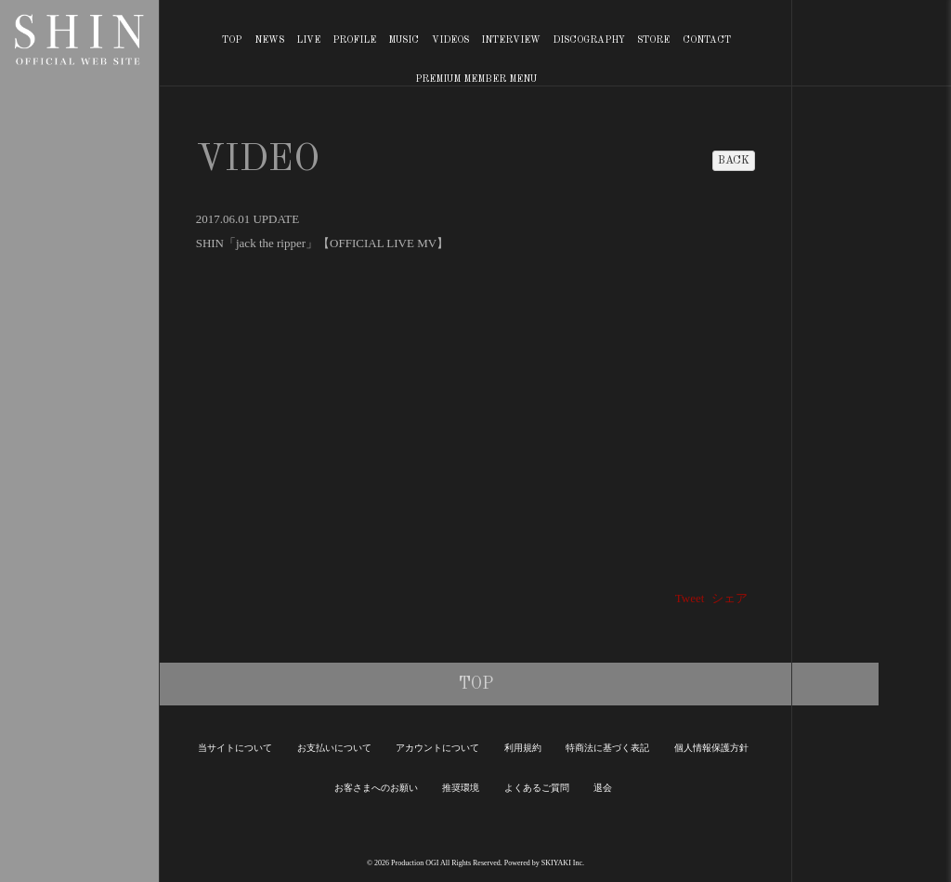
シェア (729, 598)
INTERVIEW (511, 40)
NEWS (269, 40)
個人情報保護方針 (711, 748)
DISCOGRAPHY (589, 40)
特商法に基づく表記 (607, 748)
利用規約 (522, 748)
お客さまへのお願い (376, 788)
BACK (733, 160)
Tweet (690, 598)
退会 (602, 788)
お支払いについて (334, 748)
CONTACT (707, 40)
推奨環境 (460, 788)
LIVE (308, 40)
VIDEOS (450, 40)
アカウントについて (437, 748)
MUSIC (403, 40)
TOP (231, 40)
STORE (653, 40)
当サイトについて (235, 748)
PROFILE (354, 40)
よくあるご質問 (536, 788)
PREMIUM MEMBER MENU (476, 79)
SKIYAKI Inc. (562, 863)
